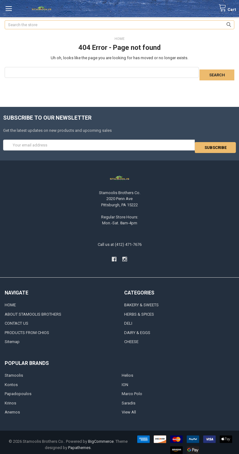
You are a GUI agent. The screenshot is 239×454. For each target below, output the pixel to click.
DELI (128, 318)
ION (125, 380)
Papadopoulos (18, 389)
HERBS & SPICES (139, 309)
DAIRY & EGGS (137, 328)
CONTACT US (16, 318)
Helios (127, 370)
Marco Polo (132, 389)
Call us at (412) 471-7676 (120, 239)
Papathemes (79, 443)
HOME (10, 300)
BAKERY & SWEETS (141, 300)
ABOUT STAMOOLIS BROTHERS (33, 309)
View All (129, 407)
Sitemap (12, 337)
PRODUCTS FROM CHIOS (27, 328)
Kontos (11, 380)
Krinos (10, 398)
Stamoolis (14, 370)
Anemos (12, 407)
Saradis (128, 398)
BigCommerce (101, 436)
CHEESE (131, 337)
